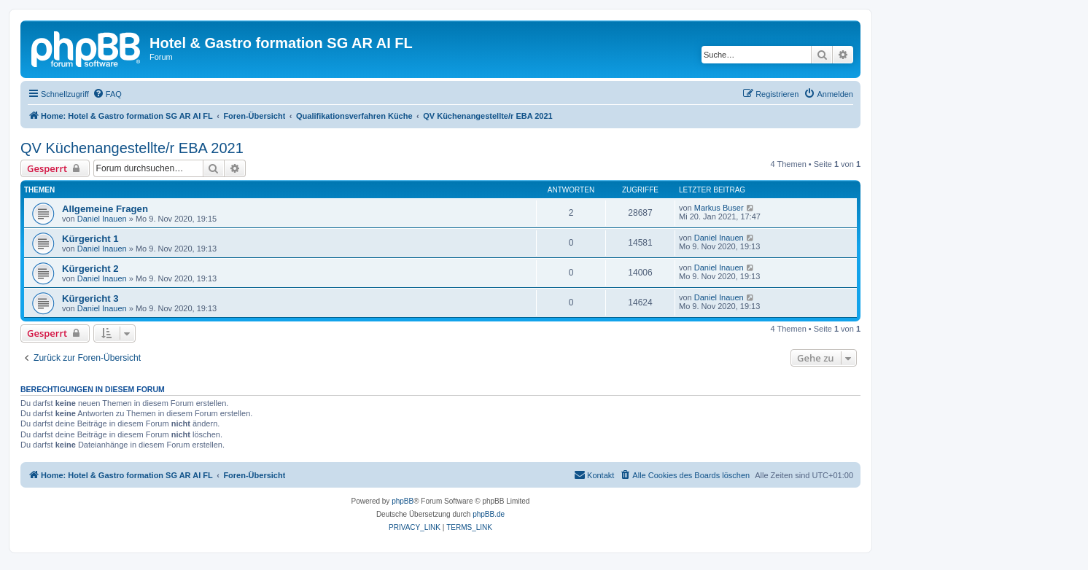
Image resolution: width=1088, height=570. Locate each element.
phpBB (402, 501)
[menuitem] (107, 94)
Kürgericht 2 (90, 268)
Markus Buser (719, 207)
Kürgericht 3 (90, 298)
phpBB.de (489, 514)
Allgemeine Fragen (105, 208)
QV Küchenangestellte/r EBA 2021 (132, 148)
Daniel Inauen (102, 218)
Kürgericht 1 (90, 238)
